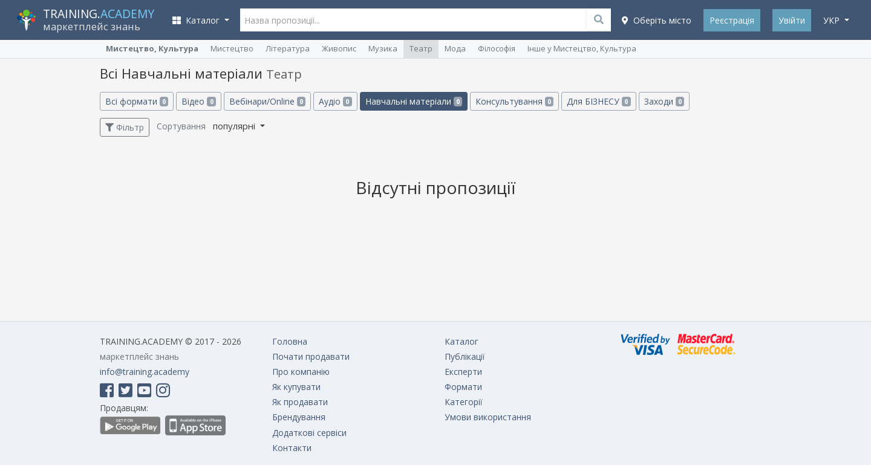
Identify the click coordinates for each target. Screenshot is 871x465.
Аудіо (335, 101)
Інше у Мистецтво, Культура (581, 48)
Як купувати (296, 386)
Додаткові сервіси (309, 432)
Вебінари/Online (267, 101)
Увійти (791, 20)
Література (288, 48)
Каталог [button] (197, 20)
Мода (455, 48)
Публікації (465, 356)
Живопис (339, 48)
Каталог (461, 341)
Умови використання (488, 417)
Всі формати (136, 101)
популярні (235, 126)
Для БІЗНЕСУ (598, 101)
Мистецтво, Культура (152, 48)
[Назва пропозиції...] (426, 19)
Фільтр (124, 127)
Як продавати (300, 402)
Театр (420, 48)
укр (832, 20)
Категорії (464, 402)
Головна (289, 341)
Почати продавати (311, 356)
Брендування (298, 417)
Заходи (664, 101)
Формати (463, 386)
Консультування (514, 101)
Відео (198, 101)
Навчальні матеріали (413, 101)
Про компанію (301, 371)
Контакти (292, 448)
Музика (382, 48)
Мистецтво (231, 48)
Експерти (463, 371)
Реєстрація (732, 20)
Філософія (496, 48)
